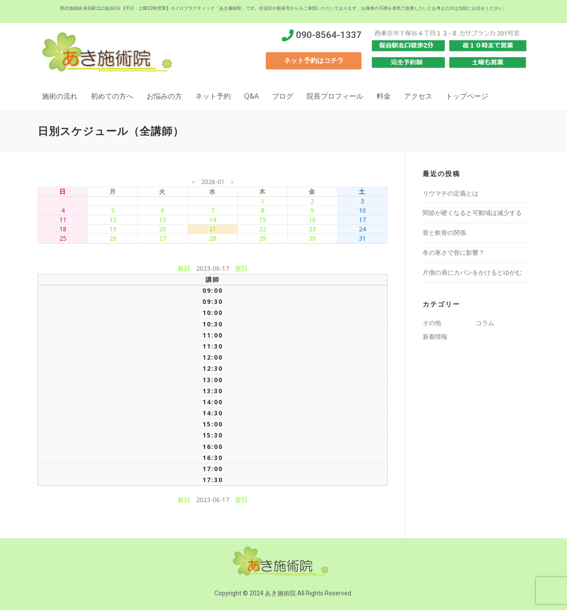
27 (162, 238)
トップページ (467, 96)
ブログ (282, 96)
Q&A (251, 96)
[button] (313, 60)
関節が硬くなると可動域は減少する (472, 212)
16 (312, 219)
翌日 (241, 268)
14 (212, 219)
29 (262, 238)
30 (312, 238)
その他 (432, 322)
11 (62, 219)
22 (262, 229)
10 (362, 210)
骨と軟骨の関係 (444, 232)
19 (113, 229)
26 (113, 238)
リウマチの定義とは (450, 193)
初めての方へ (112, 96)
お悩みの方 (164, 96)
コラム (485, 322)
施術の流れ (60, 96)
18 (62, 229)
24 (362, 229)
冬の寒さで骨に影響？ (454, 252)
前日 (184, 268)
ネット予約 (213, 96)
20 (162, 229)
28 (212, 238)
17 (362, 219)
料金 (384, 96)
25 (62, 238)
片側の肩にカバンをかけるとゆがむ (472, 272)
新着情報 (435, 336)
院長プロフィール (335, 96)
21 (212, 229)
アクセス (418, 96)
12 (113, 219)
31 (362, 238)
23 (312, 229)
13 (162, 219)
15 (262, 219)
